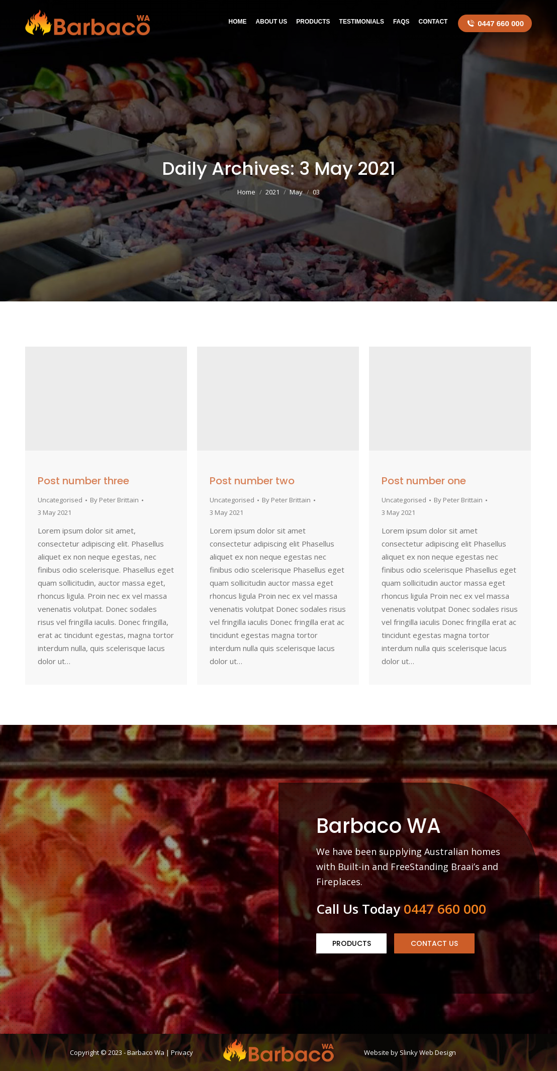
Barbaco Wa (145, 1052)
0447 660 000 (495, 23)
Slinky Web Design (428, 1052)
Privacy (182, 1052)
